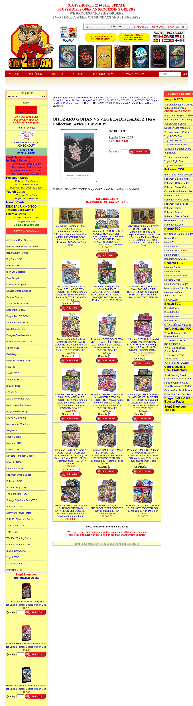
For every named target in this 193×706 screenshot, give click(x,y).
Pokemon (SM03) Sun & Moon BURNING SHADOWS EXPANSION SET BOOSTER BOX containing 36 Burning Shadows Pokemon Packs (71, 509)
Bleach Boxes (171, 316)
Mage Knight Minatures (18, 405)
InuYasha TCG (14, 379)
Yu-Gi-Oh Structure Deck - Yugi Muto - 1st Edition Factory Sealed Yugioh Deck (26, 601)
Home (26, 102)
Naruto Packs (171, 246)
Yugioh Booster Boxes (176, 144)
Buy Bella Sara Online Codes (26, 170)
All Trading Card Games (19, 240)
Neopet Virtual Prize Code (178, 288)
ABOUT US (142, 27)
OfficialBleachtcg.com (177, 324)
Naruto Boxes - (175, 250)
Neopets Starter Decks (176, 275)
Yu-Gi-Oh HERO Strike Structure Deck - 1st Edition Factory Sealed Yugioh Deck (26, 643)
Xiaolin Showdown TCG (18, 551)
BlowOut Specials (15, 271)
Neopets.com (171, 299)
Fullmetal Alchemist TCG (19, 341)
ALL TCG (78, 74)
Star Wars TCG (14, 506)
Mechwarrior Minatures (18, 424)
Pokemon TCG (14, 481)
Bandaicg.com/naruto (175, 259)
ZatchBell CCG (14, 570)
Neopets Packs (172, 271)
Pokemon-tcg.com (173, 224)
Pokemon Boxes (173, 212)
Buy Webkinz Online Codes (26, 167)
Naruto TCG (12, 449)
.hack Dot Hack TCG (17, 303)
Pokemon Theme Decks (177, 216)
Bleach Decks (171, 320)
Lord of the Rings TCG (18, 398)
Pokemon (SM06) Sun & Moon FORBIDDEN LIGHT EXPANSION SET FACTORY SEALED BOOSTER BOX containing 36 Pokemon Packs (107, 454)
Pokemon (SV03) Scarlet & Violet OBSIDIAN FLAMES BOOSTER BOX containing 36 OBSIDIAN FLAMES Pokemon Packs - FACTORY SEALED (71, 343)
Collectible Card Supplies (177, 394)
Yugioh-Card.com (173, 165)
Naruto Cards (15, 202)
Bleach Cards (171, 308)
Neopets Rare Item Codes (20, 455)
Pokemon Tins (171, 195)
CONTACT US (177, 27)
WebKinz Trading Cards (18, 538)
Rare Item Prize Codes (176, 284)
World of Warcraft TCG (18, 544)
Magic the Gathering (17, 411)
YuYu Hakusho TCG (16, 563)
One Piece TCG (14, 468)
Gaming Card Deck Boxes (178, 390)
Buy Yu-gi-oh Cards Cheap (178, 119)
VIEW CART (115, 26)
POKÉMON (35, 74)
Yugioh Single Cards (175, 123)
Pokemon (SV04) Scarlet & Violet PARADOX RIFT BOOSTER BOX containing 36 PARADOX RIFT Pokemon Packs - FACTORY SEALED (143, 290)
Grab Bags (12, 354)
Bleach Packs (171, 312)
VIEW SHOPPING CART (26, 142)
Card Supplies (13, 278)
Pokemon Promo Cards (176, 199)
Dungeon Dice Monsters (177, 128)
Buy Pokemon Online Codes (26, 164)
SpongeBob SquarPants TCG (21, 500)
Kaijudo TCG (13, 386)
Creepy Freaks (14, 297)
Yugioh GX (170, 153)
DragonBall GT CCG (17, 316)
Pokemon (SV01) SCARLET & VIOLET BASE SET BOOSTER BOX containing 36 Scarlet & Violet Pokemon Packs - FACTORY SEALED (107, 343)
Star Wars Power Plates (18, 513)
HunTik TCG (12, 373)
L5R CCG (11, 392)
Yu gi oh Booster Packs (176, 132)
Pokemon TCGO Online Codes (26, 187)
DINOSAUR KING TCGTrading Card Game (21, 208)
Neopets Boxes (172, 279)
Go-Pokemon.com (173, 220)
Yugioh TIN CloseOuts (26, 198)
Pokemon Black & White (177, 178)
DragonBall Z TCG (16, 310)
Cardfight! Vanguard (16, 284)
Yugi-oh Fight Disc (174, 161)
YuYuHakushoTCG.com (176, 362)
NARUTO (57, 74)
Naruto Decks (171, 254)
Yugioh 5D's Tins (173, 136)
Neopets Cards (172, 267)
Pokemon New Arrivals (26, 184)
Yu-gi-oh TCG (173, 99)
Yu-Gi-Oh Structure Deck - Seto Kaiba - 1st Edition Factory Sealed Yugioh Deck (26, 685)
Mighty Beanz (13, 436)
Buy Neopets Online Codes (26, 173)
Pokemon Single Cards (176, 187)
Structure (169, 148)
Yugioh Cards (15, 191)
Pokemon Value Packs (176, 203)
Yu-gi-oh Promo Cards (176, 157)
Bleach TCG (12, 265)
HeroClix (10, 367)
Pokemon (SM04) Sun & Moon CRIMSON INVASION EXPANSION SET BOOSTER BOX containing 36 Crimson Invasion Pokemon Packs (143, 454)
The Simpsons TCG (16, 493)
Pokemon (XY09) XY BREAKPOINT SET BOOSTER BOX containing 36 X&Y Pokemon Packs (107, 508)
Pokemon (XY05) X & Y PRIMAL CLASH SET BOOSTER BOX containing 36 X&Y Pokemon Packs (143, 508)
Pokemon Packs (172, 208)
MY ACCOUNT (159, 27)
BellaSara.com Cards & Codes (22, 246)
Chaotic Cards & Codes (26, 217)
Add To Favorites (26, 127)
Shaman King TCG (16, 487)
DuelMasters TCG (15, 329)
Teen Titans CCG (15, 525)
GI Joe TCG (12, 348)
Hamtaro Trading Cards (18, 360)
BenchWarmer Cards (17, 252)
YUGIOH (14, 74)
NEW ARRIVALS (133, 74)
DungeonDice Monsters (18, 335)
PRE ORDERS (103, 74)
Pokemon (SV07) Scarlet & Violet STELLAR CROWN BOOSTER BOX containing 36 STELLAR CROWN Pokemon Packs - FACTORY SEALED (71, 290)
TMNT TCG (12, 532)
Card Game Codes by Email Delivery (18, 159)
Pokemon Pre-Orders (26, 181)
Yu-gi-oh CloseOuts (26, 195)
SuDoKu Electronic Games (20, 519)
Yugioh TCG (12, 557)
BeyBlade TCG (14, 259)
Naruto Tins (170, 242)
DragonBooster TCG (17, 322)
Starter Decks (184, 148)
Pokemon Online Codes (18, 474)
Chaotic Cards (16, 214)
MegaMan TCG (14, 430)
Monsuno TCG (14, 443)
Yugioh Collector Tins (175, 140)
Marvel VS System (16, 417)
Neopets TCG (13, 462)
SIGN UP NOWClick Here (26, 110)
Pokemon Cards (17, 177)
